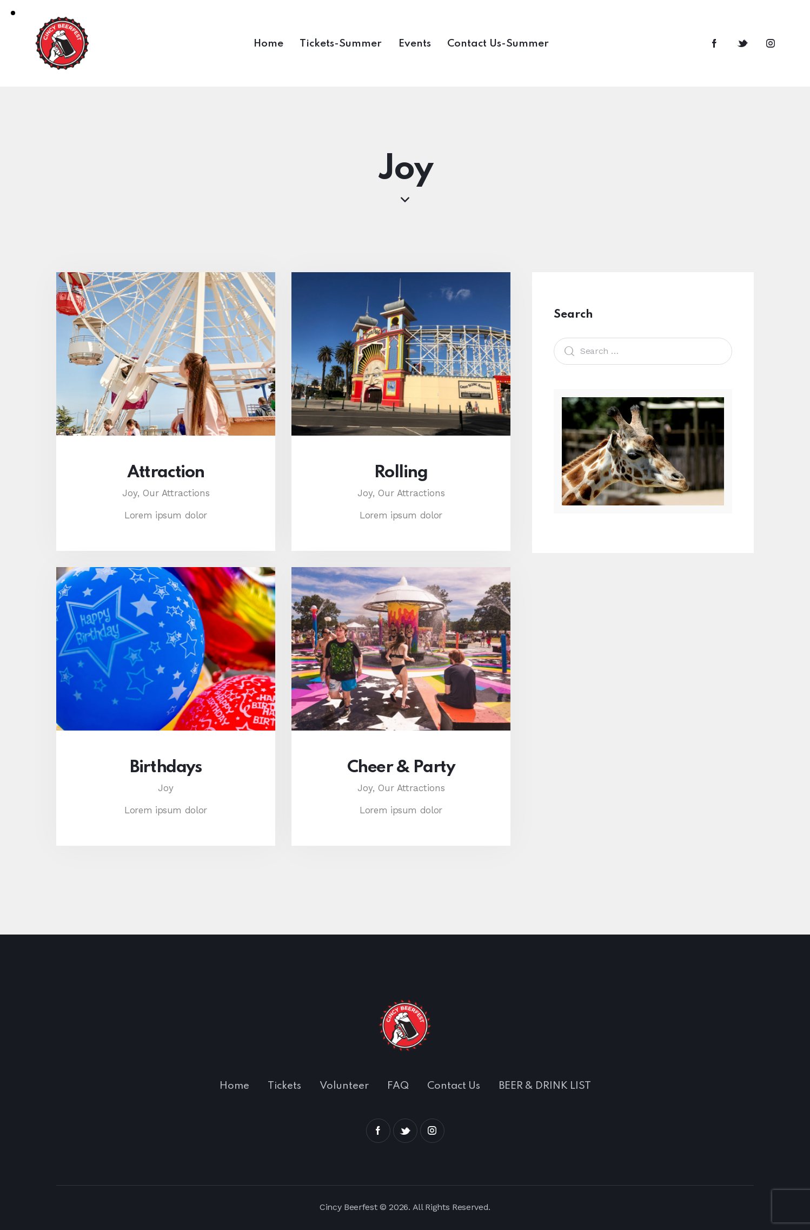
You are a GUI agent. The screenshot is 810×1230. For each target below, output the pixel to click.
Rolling (400, 472)
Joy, (132, 493)
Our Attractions (176, 493)
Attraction (165, 472)
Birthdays (165, 767)
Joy (166, 787)
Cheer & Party (401, 767)
